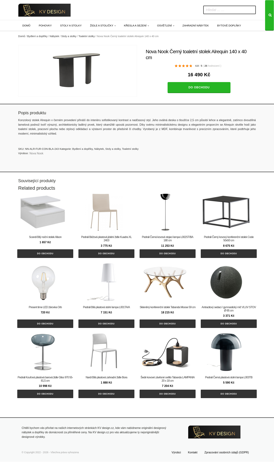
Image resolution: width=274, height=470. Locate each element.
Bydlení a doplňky (37, 36)
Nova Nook (36, 153)
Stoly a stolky (71, 25)
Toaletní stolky (86, 36)
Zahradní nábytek (195, 25)
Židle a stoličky (101, 25)
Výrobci (176, 460)
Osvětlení (164, 25)
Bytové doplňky (229, 25)
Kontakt (192, 460)
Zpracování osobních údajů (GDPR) (226, 460)
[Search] (269, 15)
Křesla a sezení (135, 25)
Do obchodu (199, 87)
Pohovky (45, 25)
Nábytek (54, 36)
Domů (26, 25)
